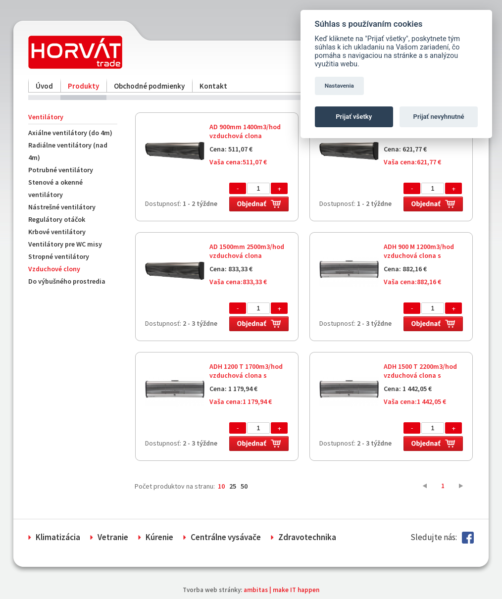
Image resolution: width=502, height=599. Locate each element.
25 (232, 486)
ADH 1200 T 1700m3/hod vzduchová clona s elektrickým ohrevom (246, 375)
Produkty (83, 86)
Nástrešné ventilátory (62, 206)
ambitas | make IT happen (281, 590)
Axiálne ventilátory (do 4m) (70, 132)
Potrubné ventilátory (60, 169)
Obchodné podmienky (149, 86)
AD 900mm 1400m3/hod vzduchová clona (245, 131)
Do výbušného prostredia (66, 281)
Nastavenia (339, 85)
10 (221, 486)
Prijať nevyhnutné (438, 116)
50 (244, 486)
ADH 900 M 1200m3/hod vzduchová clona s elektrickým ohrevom (419, 255)
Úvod (44, 86)
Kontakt (213, 86)
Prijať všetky (354, 116)
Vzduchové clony (54, 268)
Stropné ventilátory (58, 256)
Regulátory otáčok (56, 219)
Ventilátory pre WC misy (65, 244)
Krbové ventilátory (57, 231)
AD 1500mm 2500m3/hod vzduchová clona (246, 251)
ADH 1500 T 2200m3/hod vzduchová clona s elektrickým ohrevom (420, 375)
